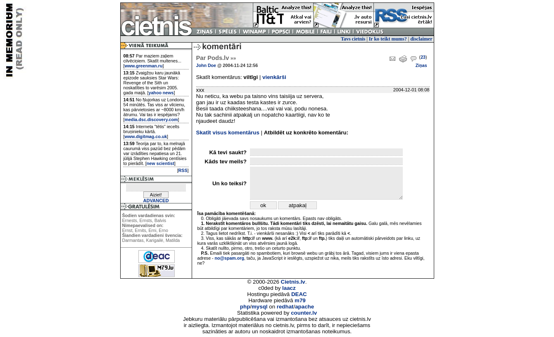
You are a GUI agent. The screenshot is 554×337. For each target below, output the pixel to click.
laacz (289, 288)
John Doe (206, 65)
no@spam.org (229, 258)
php (245, 307)
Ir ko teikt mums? (388, 39)
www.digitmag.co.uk (145, 136)
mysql (260, 307)
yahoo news (161, 92)
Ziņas (421, 65)
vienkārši (274, 77)
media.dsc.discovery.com (151, 119)
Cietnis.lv (293, 282)
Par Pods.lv (216, 58)
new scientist (160, 163)
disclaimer (421, 39)
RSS (183, 170)
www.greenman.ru (143, 65)
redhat (285, 307)
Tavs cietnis (353, 39)
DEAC (299, 294)
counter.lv (304, 313)
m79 (300, 300)
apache (304, 307)
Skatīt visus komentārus (227, 132)
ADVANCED (156, 200)
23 (423, 57)
